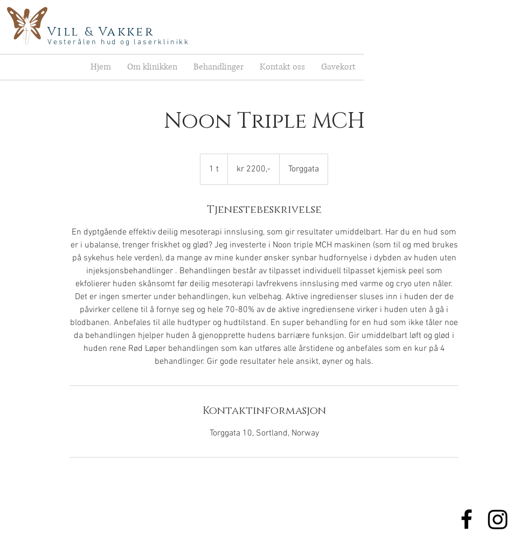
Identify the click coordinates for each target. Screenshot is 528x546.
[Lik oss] (467, 519)
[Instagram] (498, 519)
